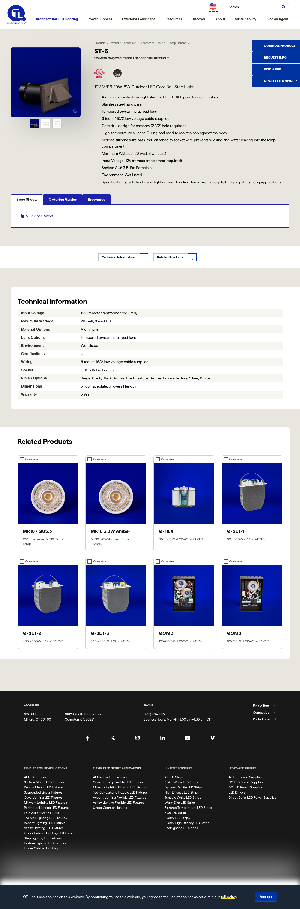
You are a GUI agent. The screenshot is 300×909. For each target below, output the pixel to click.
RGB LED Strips (175, 819)
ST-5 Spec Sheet (39, 241)
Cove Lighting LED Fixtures (43, 804)
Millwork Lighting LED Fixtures (45, 809)
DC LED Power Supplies (246, 789)
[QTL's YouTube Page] (187, 744)
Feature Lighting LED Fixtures (45, 850)
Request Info (275, 57)
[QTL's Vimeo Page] (212, 744)
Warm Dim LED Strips (180, 809)
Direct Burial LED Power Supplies (252, 804)
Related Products (170, 264)
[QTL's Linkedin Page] (162, 744)
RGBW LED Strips (177, 824)
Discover (198, 19)
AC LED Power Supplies (246, 794)
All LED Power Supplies (245, 784)
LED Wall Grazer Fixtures (41, 819)
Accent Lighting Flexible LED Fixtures (119, 804)
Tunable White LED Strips (183, 804)
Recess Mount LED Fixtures (43, 794)
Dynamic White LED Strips (183, 794)
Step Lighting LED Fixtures (43, 845)
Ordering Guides (63, 225)
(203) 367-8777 (154, 721)
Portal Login (261, 726)
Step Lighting (177, 42)
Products (99, 42)
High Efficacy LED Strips (182, 799)
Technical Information (118, 264)
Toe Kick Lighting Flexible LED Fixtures (120, 799)
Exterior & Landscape (138, 19)
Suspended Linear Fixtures (43, 799)
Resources (173, 19)
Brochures (96, 225)
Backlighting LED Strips (181, 834)
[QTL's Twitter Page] (112, 744)
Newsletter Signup (280, 81)
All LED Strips (174, 784)
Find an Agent (277, 19)
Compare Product (280, 46)
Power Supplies (100, 19)
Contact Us (261, 719)
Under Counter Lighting (110, 814)
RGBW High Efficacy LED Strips (187, 829)
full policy (229, 897)
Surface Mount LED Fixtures (44, 789)
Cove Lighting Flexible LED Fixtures (118, 789)
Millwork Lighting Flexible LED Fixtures (120, 794)
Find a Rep (272, 69)
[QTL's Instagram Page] (137, 744)
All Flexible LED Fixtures (110, 784)
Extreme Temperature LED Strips (188, 814)
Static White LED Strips (181, 789)
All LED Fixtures (35, 784)
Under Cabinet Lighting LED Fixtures (50, 840)
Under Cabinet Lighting (41, 855)
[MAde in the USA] (212, 7)
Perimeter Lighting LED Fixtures (46, 814)
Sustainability (245, 19)
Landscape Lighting (153, 42)
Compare (31, 465)
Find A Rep (261, 712)
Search (234, 7)
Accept (266, 897)
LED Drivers (237, 799)
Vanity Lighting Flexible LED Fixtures (118, 809)
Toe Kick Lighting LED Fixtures (45, 824)
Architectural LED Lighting (57, 19)
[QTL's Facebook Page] (87, 744)
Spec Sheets (26, 225)
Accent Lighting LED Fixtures (44, 829)
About (220, 19)
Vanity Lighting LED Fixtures (43, 834)
